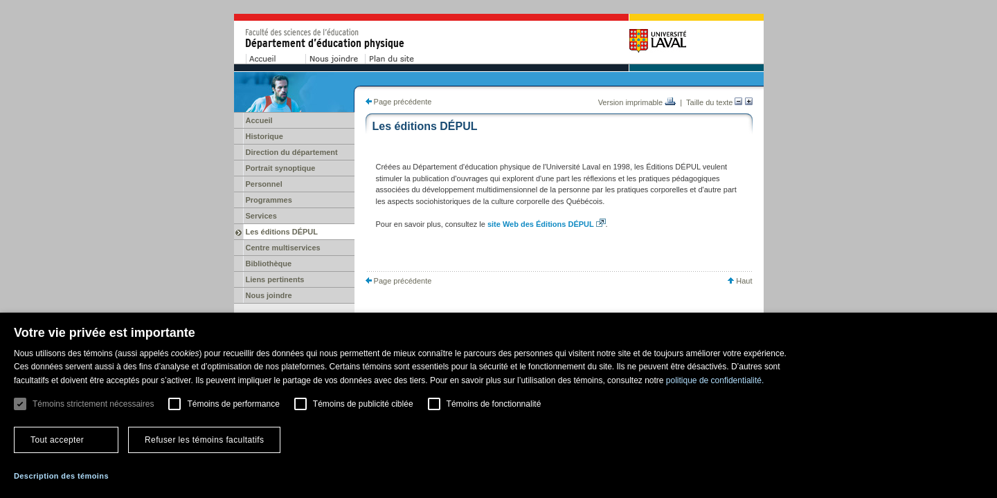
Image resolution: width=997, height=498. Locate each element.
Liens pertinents (275, 279)
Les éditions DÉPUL (282, 232)
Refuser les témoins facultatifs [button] (204, 440)
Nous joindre (269, 295)
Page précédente (399, 102)
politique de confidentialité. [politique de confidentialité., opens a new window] (715, 380)
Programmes (269, 200)
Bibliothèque (269, 263)
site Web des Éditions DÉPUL (540, 224)
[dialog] (498, 405)
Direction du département (292, 152)
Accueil (259, 120)
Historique (264, 136)
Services (261, 216)
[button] (61, 475)
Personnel (264, 184)
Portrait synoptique (281, 168)
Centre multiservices (283, 247)
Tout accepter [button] (57, 440)
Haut (740, 281)
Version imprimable (637, 102)
